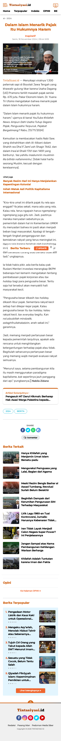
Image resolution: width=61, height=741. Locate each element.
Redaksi (11, 725)
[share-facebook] (22, 430)
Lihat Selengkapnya (30, 690)
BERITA (20, 411)
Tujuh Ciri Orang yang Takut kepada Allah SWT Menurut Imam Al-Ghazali (21, 646)
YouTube (44, 719)
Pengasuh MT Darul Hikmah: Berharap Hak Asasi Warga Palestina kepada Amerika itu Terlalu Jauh (29, 398)
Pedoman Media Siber (42, 725)
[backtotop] (31, 703)
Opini (7, 583)
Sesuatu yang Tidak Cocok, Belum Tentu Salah (20, 661)
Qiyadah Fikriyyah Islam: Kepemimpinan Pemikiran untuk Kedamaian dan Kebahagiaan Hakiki (21, 677)
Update (41, 248)
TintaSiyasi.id (11, 80)
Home (6, 11)
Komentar (30, 437)
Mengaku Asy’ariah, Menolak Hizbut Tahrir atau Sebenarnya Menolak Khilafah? (21, 631)
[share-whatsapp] (33, 430)
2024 (8, 411)
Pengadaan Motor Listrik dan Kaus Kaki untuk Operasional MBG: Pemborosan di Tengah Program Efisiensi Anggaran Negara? (21, 615)
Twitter (38, 719)
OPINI (46, 11)
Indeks (35, 11)
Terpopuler (20, 11)
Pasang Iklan (23, 725)
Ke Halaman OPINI (30, 591)
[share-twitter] (28, 430)
